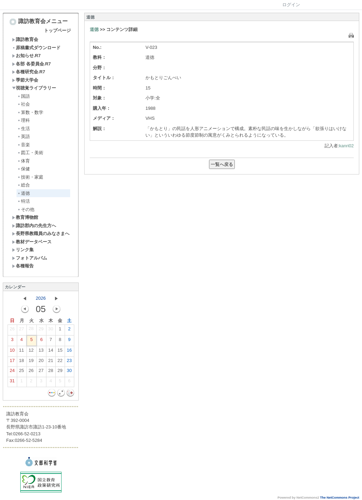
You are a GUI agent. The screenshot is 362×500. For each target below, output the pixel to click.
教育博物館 (25, 217)
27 (21, 330)
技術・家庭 (30, 177)
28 (31, 330)
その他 (25, 209)
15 (59, 352)
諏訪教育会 (25, 39)
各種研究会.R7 (28, 71)
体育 (23, 160)
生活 (23, 128)
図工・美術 (30, 152)
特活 (23, 201)
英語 (23, 136)
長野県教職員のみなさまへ (40, 233)
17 (12, 362)
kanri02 (346, 145)
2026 (41, 298)
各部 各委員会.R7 (31, 63)
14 (50, 352)
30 (50, 330)
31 (12, 382)
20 (41, 362)
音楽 (23, 144)
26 (12, 330)
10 (12, 352)
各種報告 (23, 265)
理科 (23, 120)
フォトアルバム (29, 257)
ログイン (291, 4)
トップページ (57, 30)
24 (12, 372)
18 (21, 362)
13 (41, 352)
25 (21, 372)
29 (41, 330)
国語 (23, 96)
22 (59, 362)
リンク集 (23, 249)
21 (50, 362)
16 (69, 352)
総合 (23, 185)
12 (31, 352)
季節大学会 (25, 80)
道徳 (23, 193)
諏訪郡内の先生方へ (34, 225)
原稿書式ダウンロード (36, 47)
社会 (23, 104)
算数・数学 (30, 112)
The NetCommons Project (339, 497)
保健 (23, 168)
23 (69, 362)
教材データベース (32, 241)
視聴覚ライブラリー (34, 88)
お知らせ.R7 (26, 55)
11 (21, 352)
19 (31, 362)
